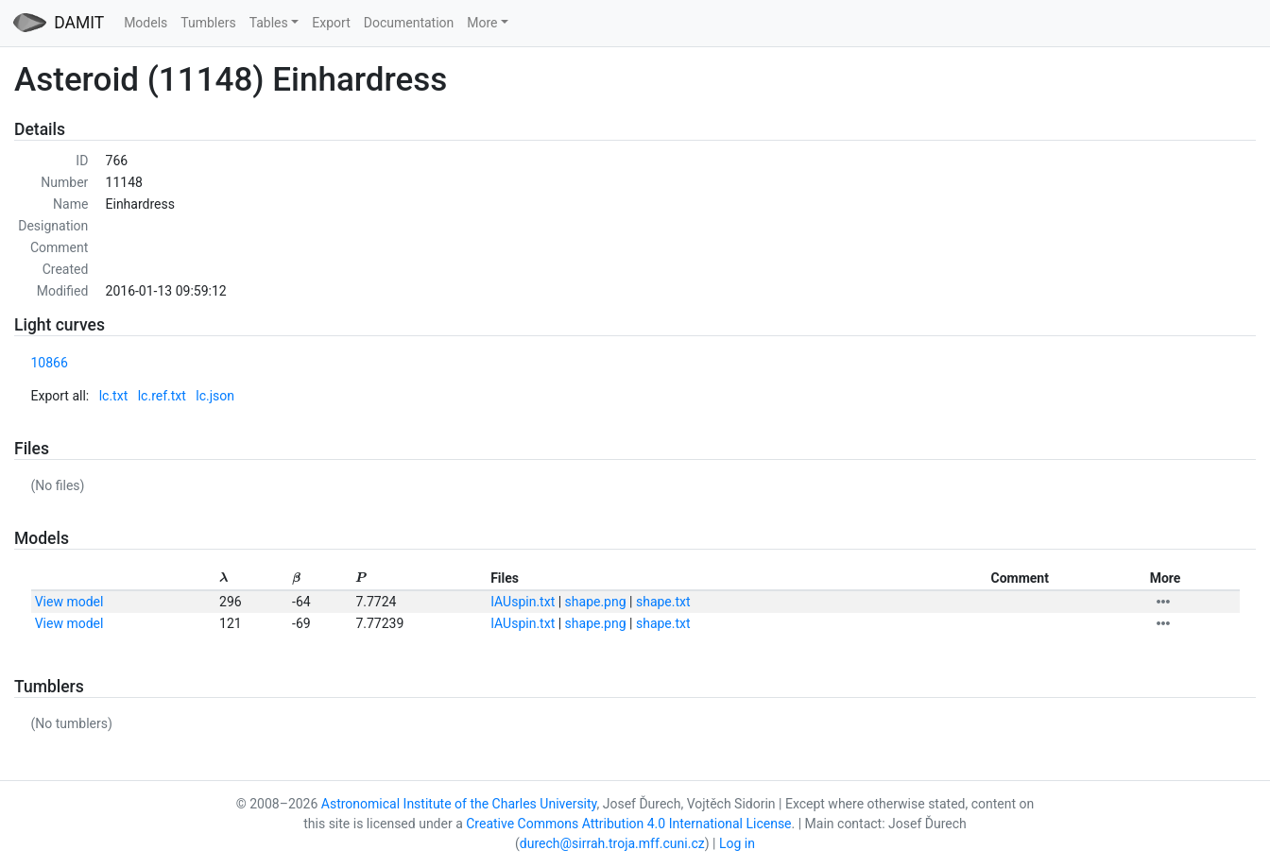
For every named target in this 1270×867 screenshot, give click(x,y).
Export (331, 22)
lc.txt (114, 395)
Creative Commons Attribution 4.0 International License (628, 823)
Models (145, 22)
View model (69, 601)
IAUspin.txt (522, 601)
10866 (49, 362)
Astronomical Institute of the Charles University (459, 803)
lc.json (215, 395)
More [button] (482, 22)
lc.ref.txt (162, 395)
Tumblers (207, 22)
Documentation (409, 22)
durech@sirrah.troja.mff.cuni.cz (612, 843)
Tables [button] (268, 22)
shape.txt (663, 601)
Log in (737, 843)
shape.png (595, 601)
